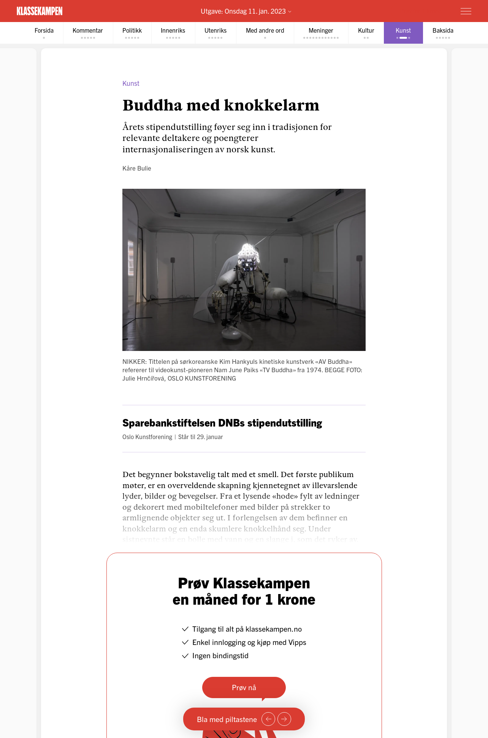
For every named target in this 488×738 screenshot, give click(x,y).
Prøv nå (244, 687)
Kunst (130, 83)
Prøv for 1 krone (421, 10)
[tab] (41, 33)
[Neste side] (284, 719)
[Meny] (466, 11)
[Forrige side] (268, 719)
